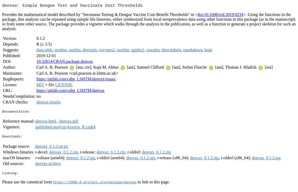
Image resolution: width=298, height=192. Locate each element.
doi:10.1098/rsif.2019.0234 (220, 15)
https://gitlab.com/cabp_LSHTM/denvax (70, 91)
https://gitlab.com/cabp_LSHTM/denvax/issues (76, 80)
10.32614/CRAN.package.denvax (64, 62)
